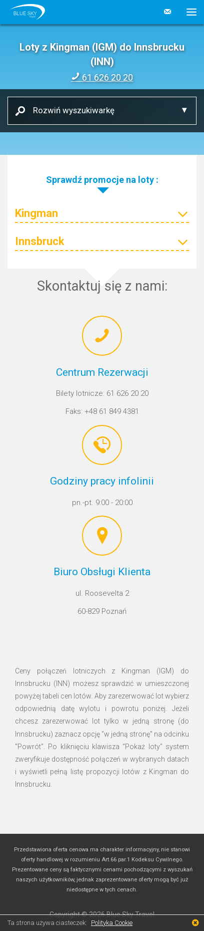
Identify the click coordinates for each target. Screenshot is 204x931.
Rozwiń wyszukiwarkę (70, 110)
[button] (187, 12)
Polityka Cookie (111, 922)
